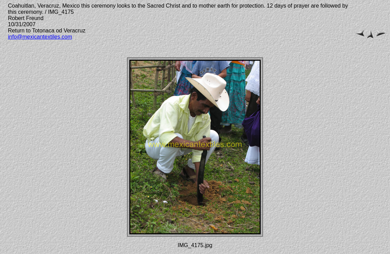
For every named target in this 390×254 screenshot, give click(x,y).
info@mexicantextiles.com (40, 37)
